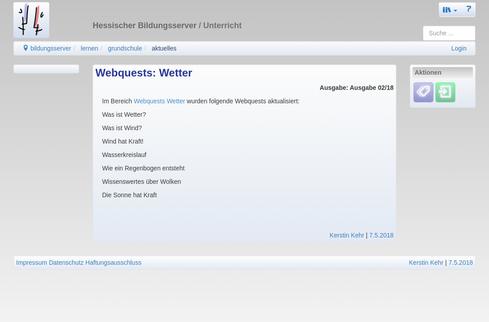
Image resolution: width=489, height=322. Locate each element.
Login (459, 48)
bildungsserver (46, 48)
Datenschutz (66, 262)
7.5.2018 (381, 235)
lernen (89, 48)
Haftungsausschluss (113, 262)
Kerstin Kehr (347, 235)
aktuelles (164, 48)
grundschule (125, 48)
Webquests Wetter (160, 101)
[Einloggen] (445, 92)
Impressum (31, 262)
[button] (450, 10)
